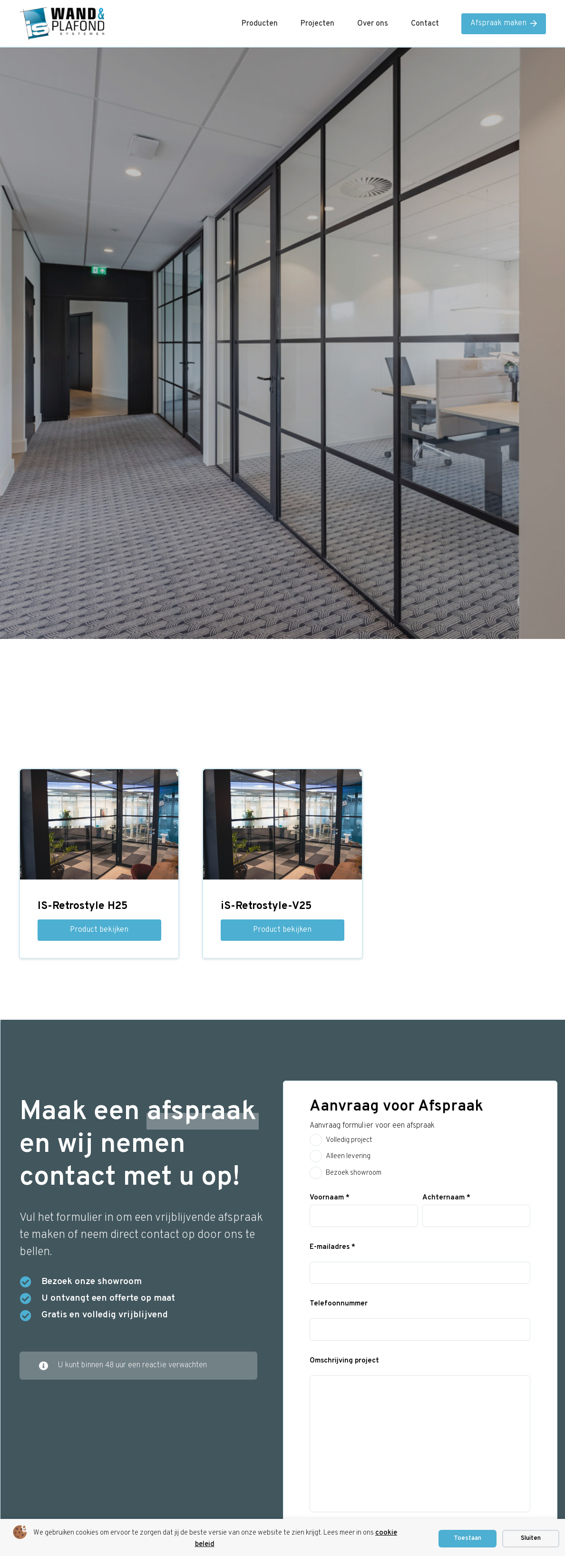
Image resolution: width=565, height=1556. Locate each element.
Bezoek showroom (353, 1173)
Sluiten (531, 1538)
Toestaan (467, 1538)
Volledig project (349, 1140)
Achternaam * (446, 1197)
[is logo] (61, 23)
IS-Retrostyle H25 (82, 906)
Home (283, 218)
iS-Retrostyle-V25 (266, 906)
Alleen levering (348, 1156)
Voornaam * (330, 1197)
